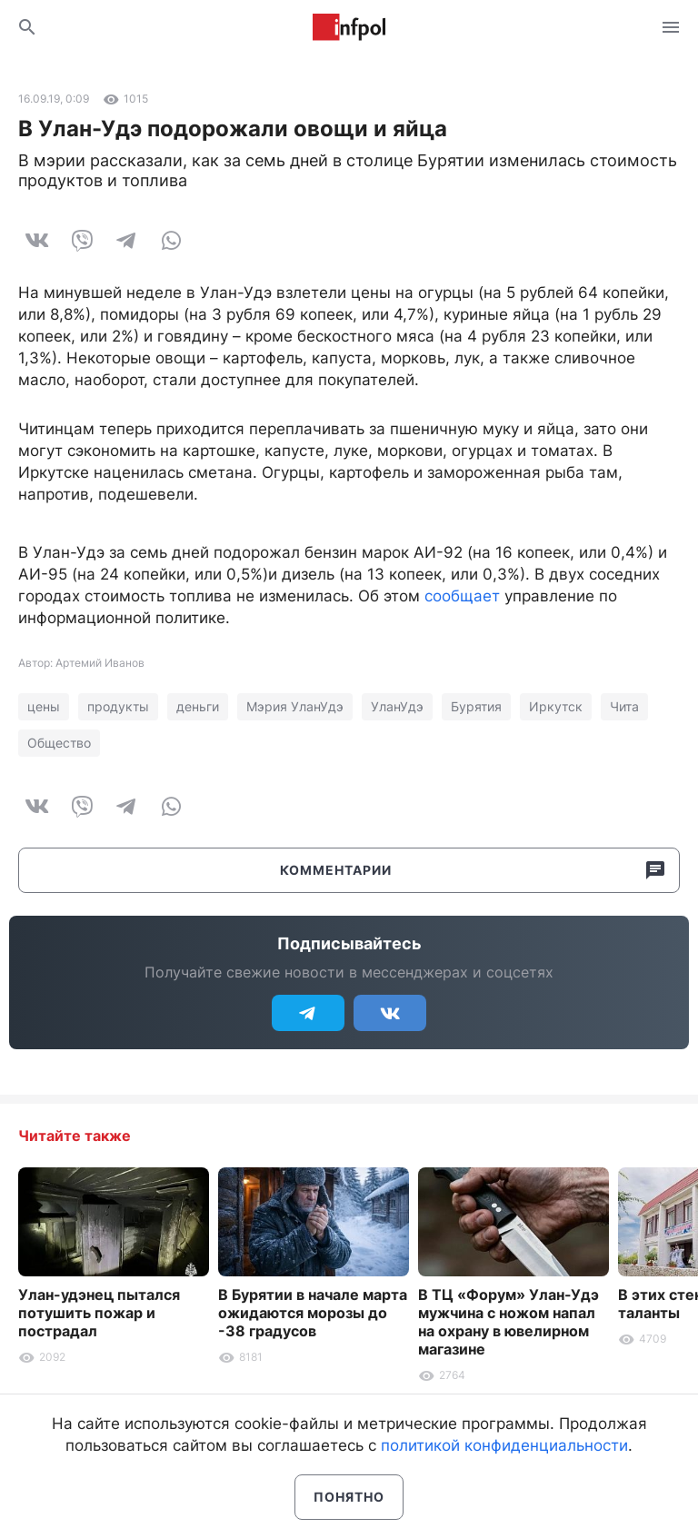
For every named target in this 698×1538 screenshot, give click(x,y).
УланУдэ (397, 706)
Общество (59, 742)
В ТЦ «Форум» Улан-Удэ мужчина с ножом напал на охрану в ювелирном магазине (508, 1321)
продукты (118, 706)
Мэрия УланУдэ (295, 706)
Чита (624, 706)
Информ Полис (349, 27)
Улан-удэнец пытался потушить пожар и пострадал (99, 1312)
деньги (197, 706)
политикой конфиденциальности (504, 1445)
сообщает (462, 596)
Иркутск (556, 706)
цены (43, 706)
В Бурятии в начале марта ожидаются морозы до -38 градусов (312, 1312)
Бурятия (476, 706)
